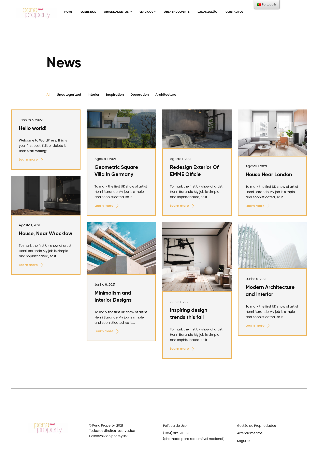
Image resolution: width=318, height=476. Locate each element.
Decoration (139, 94)
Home (68, 12)
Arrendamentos (117, 12)
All (48, 94)
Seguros (243, 440)
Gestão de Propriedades (256, 425)
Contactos (234, 12)
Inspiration (115, 94)
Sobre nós (88, 12)
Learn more (31, 160)
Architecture (165, 94)
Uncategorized (69, 94)
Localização (207, 12)
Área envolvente (176, 12)
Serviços (148, 12)
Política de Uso (175, 425)
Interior (94, 94)
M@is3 (123, 436)
